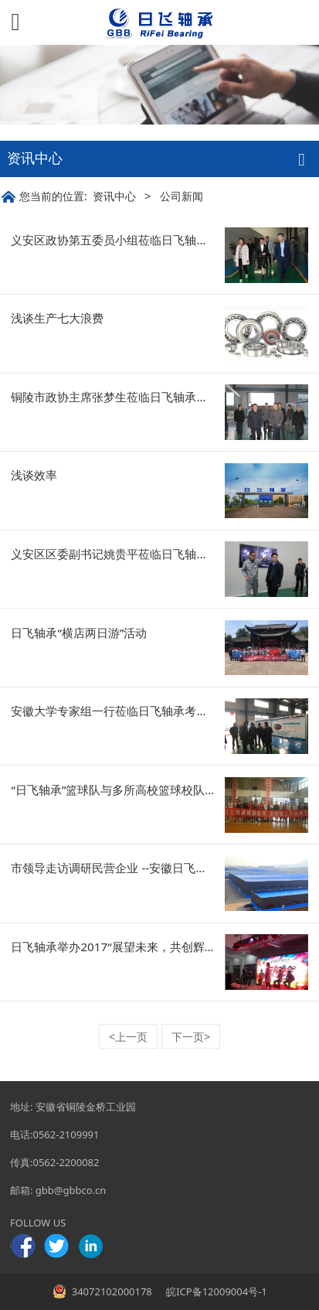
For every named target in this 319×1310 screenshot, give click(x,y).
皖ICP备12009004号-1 (215, 1291)
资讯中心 (114, 196)
